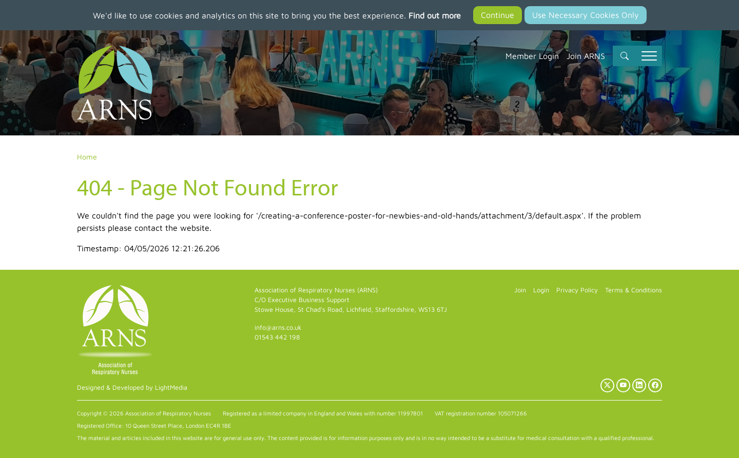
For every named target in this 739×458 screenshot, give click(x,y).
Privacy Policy (577, 290)
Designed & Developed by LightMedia (132, 387)
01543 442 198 (277, 337)
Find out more (435, 15)
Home (87, 156)
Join (520, 290)
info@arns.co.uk (278, 327)
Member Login (532, 56)
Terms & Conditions (633, 290)
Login (541, 290)
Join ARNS (586, 56)
